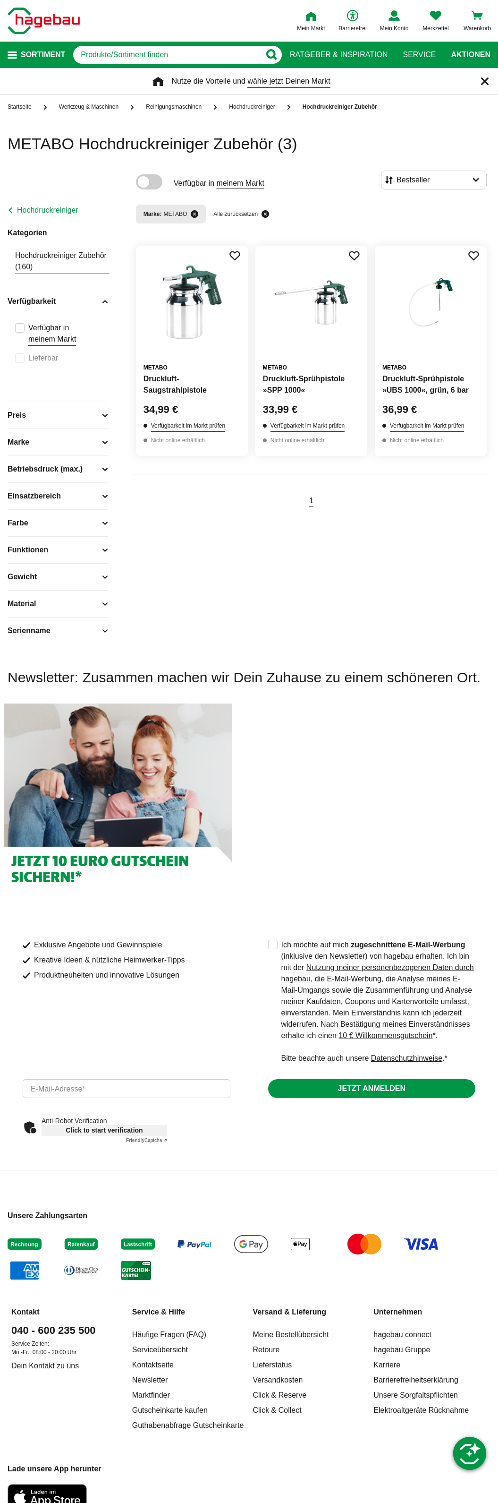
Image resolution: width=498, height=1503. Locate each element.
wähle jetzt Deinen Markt (288, 81)
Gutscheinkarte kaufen (170, 1410)
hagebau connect (402, 1335)
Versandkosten (278, 1380)
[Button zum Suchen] (271, 55)
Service (419, 55)
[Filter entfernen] (194, 214)
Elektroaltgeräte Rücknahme (421, 1410)
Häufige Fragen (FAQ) (169, 1335)
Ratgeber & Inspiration (339, 55)
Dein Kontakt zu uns (45, 1366)
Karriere (386, 1365)
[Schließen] (484, 81)
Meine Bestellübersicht (291, 1335)
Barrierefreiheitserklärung (415, 1380)
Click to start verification (104, 1130)
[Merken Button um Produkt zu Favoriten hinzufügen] (234, 255)
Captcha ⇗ (146, 1140)
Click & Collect (277, 1410)
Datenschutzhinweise (406, 1058)
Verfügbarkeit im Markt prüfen (188, 425)
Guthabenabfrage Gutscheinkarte (188, 1425)
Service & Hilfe (158, 1312)
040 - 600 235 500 (53, 1330)
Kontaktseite (153, 1365)
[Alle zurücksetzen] (265, 214)
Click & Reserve (280, 1395)
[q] (167, 55)
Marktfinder (151, 1395)
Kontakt (25, 1312)
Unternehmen (397, 1312)
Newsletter (150, 1380)
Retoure (266, 1350)
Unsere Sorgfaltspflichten (415, 1395)
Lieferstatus (272, 1365)
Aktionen (470, 55)
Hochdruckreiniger (47, 210)
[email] (126, 1089)
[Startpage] (44, 21)
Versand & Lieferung (290, 1312)
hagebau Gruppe (401, 1350)
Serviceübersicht (160, 1350)
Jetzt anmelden (371, 1088)
